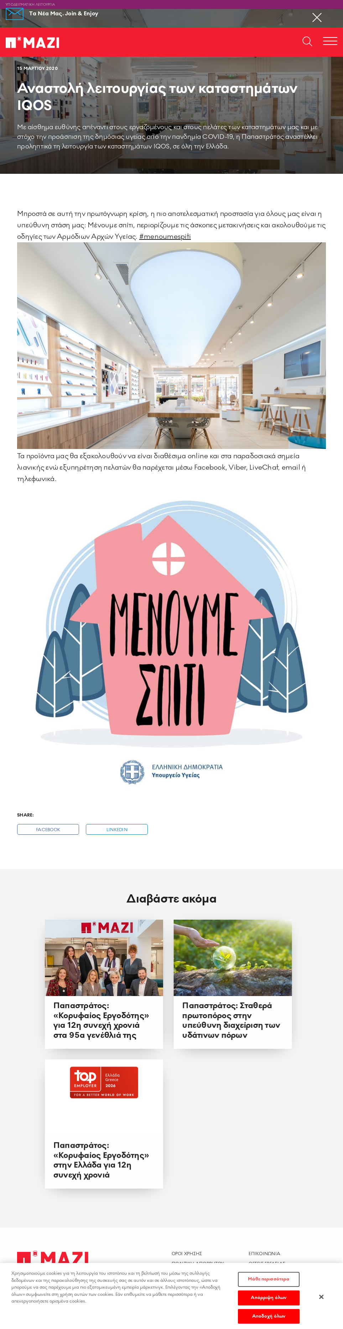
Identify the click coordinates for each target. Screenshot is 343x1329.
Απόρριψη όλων (268, 1299)
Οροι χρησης (187, 1254)
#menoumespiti (165, 236)
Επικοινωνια (264, 1254)
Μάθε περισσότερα (268, 1281)
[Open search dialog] (307, 42)
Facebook (48, 830)
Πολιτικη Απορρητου (198, 1264)
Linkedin (117, 830)
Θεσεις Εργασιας (267, 1264)
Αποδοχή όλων (269, 1318)
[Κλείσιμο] (321, 1298)
